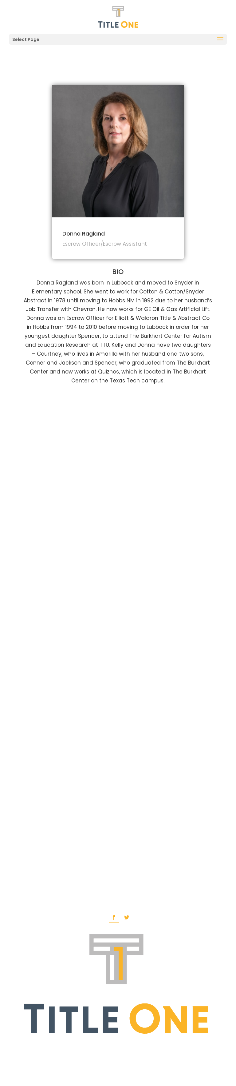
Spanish (131, 1047)
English (96, 1047)
